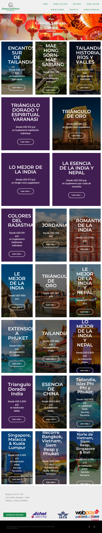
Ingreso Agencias (91, 10)
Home (45, 4)
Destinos (77, 4)
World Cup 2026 (60, 4)
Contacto (73, 10)
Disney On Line (92, 4)
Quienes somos (57, 10)
